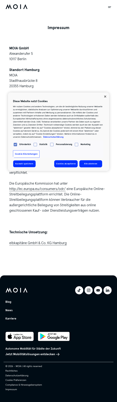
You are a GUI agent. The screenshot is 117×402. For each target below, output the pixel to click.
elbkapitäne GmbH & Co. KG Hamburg (38, 243)
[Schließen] (105, 96)
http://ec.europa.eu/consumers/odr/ (37, 189)
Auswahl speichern (24, 163)
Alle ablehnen (90, 163)
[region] (58, 131)
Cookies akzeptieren (66, 163)
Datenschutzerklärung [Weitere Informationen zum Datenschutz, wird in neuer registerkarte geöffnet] (53, 137)
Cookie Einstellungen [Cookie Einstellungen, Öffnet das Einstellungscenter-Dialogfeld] (26, 154)
